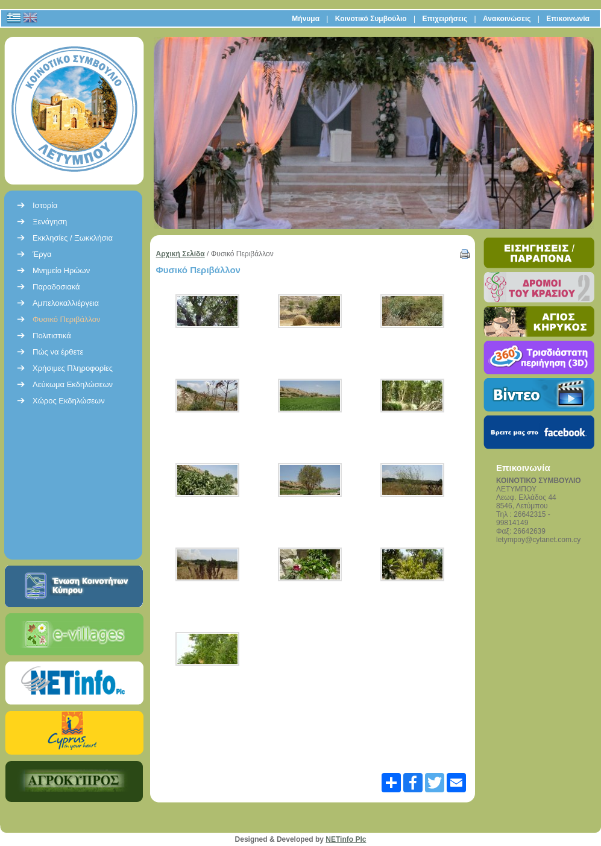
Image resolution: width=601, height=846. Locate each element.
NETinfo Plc (346, 839)
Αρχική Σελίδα (180, 254)
